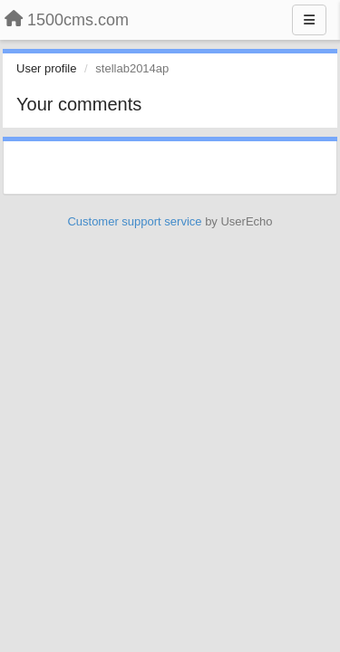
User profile (46, 68)
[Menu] (309, 20)
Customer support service (134, 221)
